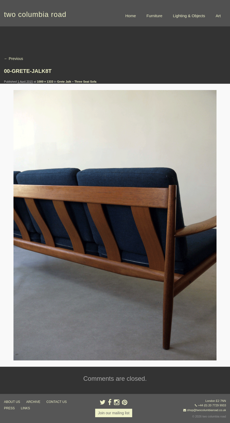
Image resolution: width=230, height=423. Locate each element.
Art (218, 15)
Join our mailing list (113, 413)
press (9, 408)
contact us (57, 402)
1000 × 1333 (45, 81)
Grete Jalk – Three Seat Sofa (76, 81)
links (25, 408)
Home (130, 15)
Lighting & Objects (189, 15)
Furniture (154, 15)
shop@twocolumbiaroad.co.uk (206, 410)
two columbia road (35, 14)
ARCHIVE (33, 402)
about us (12, 402)
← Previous (13, 59)
